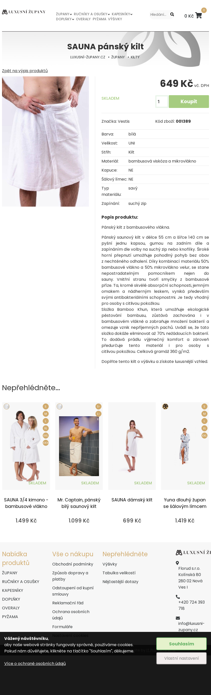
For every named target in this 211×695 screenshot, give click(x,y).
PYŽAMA (99, 19)
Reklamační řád (67, 603)
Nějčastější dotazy (120, 582)
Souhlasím (181, 644)
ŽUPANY (62, 14)
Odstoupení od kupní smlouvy (73, 591)
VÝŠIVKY (115, 19)
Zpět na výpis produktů (25, 71)
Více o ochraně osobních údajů (35, 663)
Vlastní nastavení (181, 658)
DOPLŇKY (64, 19)
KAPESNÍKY (121, 14)
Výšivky (109, 564)
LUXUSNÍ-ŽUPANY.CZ (87, 57)
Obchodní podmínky (72, 564)
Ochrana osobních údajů (70, 615)
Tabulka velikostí (119, 573)
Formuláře (62, 627)
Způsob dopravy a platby (70, 576)
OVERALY (83, 19)
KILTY (135, 57)
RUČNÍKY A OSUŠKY (90, 14)
